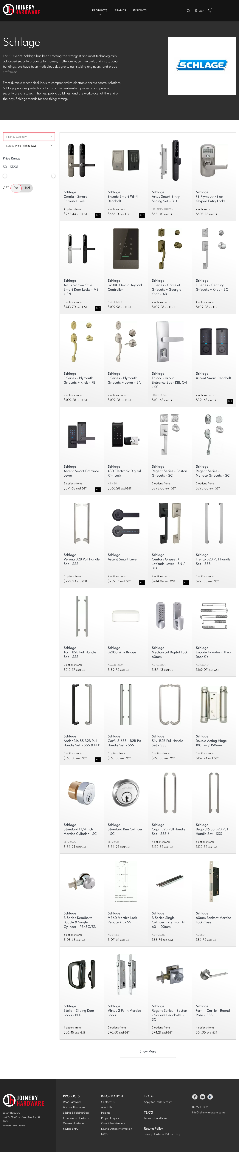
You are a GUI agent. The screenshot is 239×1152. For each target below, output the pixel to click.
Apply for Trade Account (158, 1102)
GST (6, 188)
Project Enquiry (110, 1118)
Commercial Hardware (76, 1118)
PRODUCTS (71, 1096)
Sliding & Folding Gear (76, 1113)
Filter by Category (29, 136)
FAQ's (104, 1134)
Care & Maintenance (113, 1123)
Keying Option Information (116, 1129)
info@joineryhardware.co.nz (208, 1113)
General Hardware (73, 1123)
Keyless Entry (70, 1129)
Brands (120, 10)
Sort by (29, 145)
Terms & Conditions (155, 1118)
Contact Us (107, 1102)
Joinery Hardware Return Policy (162, 1134)
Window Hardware (74, 1107)
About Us (106, 1107)
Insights (140, 10)
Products (100, 10)
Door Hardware (72, 1102)
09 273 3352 (200, 1107)
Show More (148, 1051)
